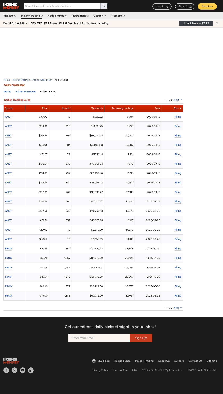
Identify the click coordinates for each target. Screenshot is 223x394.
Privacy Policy (100, 370)
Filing (178, 117)
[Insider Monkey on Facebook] (7, 370)
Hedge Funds (57, 16)
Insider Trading (31, 16)
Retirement (80, 16)
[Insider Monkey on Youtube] (24, 370)
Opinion (99, 16)
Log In (162, 6)
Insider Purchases (25, 91)
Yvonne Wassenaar (41, 80)
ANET (8, 117)
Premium (207, 6)
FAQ (134, 370)
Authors (179, 361)
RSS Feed (101, 361)
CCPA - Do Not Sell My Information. (162, 370)
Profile (7, 91)
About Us (164, 361)
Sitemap (212, 361)
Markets (9, 16)
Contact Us (195, 361)
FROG (8, 248)
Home (6, 80)
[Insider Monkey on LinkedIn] (32, 370)
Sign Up (185, 6)
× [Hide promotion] (217, 23)
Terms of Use (120, 370)
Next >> (178, 100)
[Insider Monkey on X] (16, 370)
